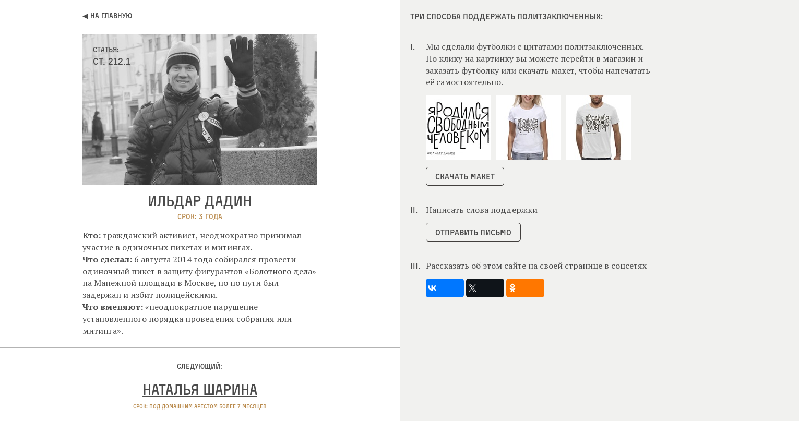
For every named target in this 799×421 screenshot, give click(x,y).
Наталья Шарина (199, 389)
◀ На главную (107, 15)
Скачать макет (465, 176)
